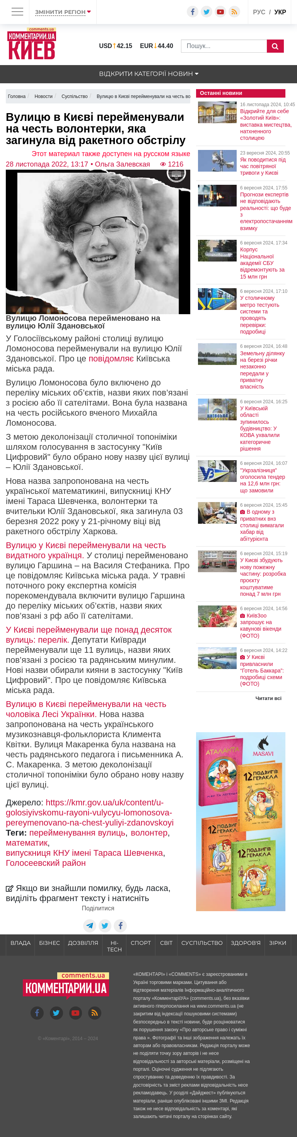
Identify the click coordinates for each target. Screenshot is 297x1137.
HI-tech (114, 946)
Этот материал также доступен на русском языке (111, 154)
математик (27, 843)
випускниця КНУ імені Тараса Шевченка (84, 853)
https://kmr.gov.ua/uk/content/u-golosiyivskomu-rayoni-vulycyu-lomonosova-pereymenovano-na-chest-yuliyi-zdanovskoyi (90, 812)
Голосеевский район (46, 863)
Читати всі (269, 698)
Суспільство (202, 942)
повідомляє (111, 358)
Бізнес (49, 942)
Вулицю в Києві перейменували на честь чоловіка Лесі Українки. (86, 709)
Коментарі (56, 1038)
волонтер (149, 833)
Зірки (278, 942)
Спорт (141, 942)
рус (259, 12)
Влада (20, 942)
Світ (166, 942)
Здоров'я (246, 942)
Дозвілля (83, 942)
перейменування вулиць (77, 833)
